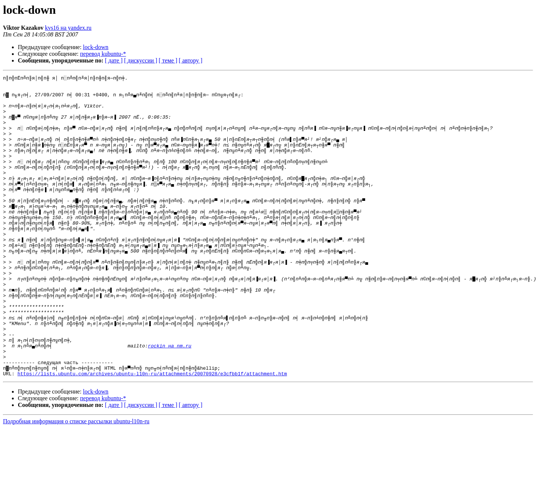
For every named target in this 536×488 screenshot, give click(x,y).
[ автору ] (190, 60)
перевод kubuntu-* (103, 54)
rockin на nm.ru (169, 400)
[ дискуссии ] (140, 60)
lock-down (95, 47)
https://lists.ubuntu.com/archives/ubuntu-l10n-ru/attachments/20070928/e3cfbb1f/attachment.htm (152, 433)
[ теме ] (168, 60)
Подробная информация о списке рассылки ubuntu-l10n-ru (76, 481)
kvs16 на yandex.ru (68, 28)
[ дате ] (114, 60)
